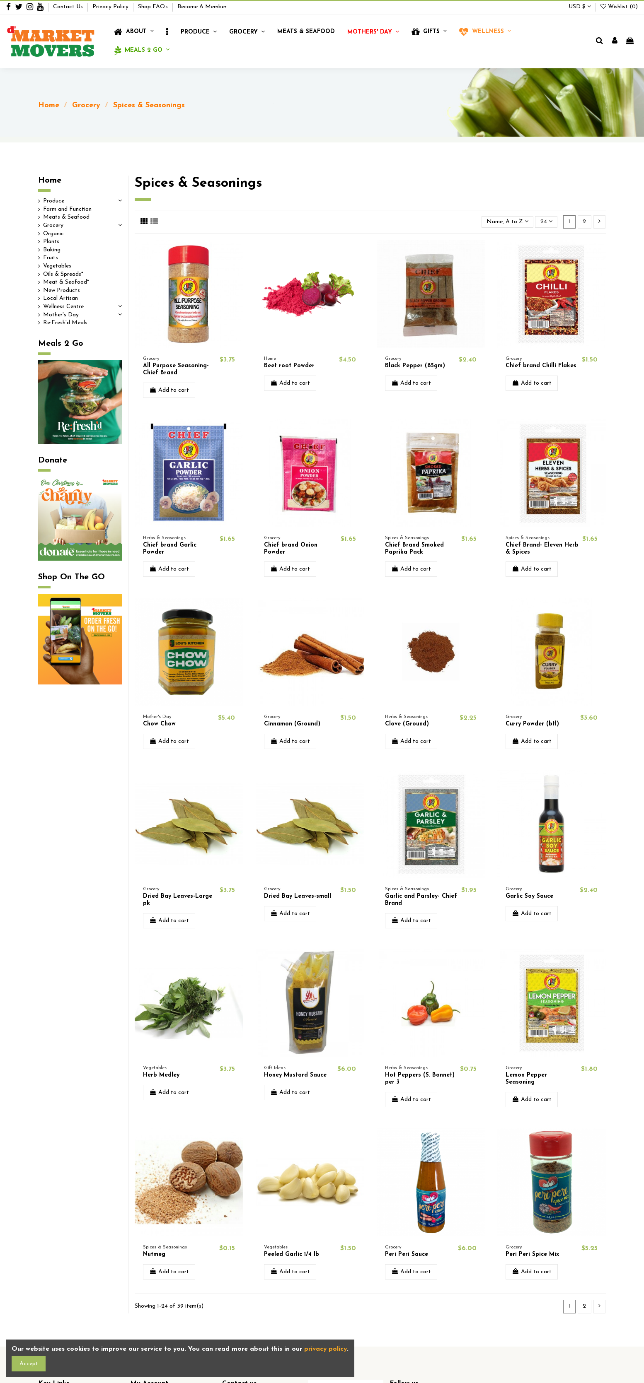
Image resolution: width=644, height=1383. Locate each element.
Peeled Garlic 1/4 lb (291, 1254)
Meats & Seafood (66, 217)
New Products (61, 290)
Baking (52, 250)
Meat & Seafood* (66, 282)
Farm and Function (67, 209)
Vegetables (57, 266)
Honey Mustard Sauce (295, 1075)
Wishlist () (619, 7)
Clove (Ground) (407, 724)
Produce (53, 201)
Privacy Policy (111, 7)
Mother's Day (61, 315)
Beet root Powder (289, 366)
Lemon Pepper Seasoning (526, 1078)
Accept (28, 1364)
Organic (53, 234)
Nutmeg (154, 1254)
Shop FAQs (153, 7)
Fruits (50, 258)
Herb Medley (161, 1075)
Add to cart (169, 390)
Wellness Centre (63, 307)
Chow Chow (159, 724)
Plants (51, 242)
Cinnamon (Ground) (292, 724)
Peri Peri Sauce (406, 1254)
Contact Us (69, 7)
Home (49, 180)
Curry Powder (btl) (532, 724)
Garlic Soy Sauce (529, 896)
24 (546, 221)
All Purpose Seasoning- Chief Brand (176, 369)
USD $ (580, 7)
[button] (167, 32)
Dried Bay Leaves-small (297, 896)
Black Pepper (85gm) (415, 366)
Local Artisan (60, 298)
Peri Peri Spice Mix (532, 1254)
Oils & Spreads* (63, 274)
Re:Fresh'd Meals (65, 323)
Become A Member (202, 7)
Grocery (53, 225)
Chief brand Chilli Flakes (541, 366)
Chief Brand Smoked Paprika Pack (414, 548)
